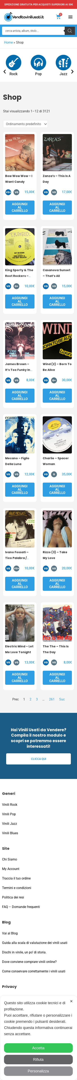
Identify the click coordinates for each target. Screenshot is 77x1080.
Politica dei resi (13, 897)
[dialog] (38, 1038)
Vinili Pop (9, 814)
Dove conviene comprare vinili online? (29, 962)
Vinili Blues (10, 833)
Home (8, 42)
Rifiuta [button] (38, 1059)
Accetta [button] (38, 1048)
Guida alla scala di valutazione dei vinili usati (34, 943)
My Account (10, 869)
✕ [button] (71, 1001)
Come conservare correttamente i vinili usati (33, 971)
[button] (70, 16)
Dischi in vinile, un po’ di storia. (24, 952)
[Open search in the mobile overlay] (38, 31)
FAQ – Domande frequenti (21, 907)
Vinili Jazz (9, 824)
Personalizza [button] (38, 1071)
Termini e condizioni (16, 888)
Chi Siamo (9, 859)
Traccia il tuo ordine (16, 878)
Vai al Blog (10, 933)
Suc (62, 699)
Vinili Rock (9, 805)
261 (52, 699)
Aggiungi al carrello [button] (20, 207)
